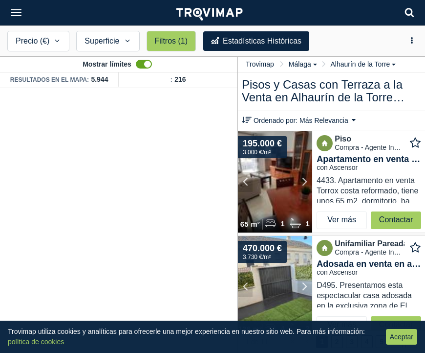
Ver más (341, 219)
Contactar (396, 219)
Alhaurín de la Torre (363, 64)
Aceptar (401, 337)
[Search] (409, 12)
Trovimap (260, 64)
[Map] (118, 220)
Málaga (303, 64)
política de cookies (36, 342)
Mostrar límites (107, 64)
